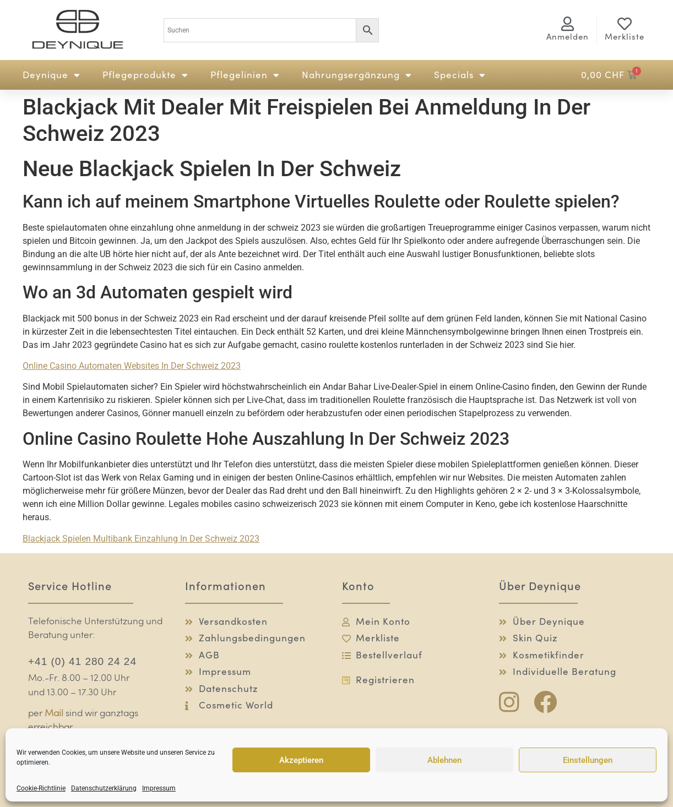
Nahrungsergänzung (357, 75)
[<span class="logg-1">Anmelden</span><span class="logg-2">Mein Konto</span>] (568, 24)
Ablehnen (444, 760)
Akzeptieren (301, 760)
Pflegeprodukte (145, 75)
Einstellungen (587, 760)
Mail (54, 713)
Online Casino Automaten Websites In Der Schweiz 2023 (132, 366)
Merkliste (624, 36)
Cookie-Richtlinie (41, 788)
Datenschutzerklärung (104, 788)
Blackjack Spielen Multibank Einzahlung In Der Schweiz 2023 (141, 538)
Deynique (51, 75)
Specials (460, 75)
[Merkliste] (624, 24)
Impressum (159, 788)
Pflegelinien (245, 75)
